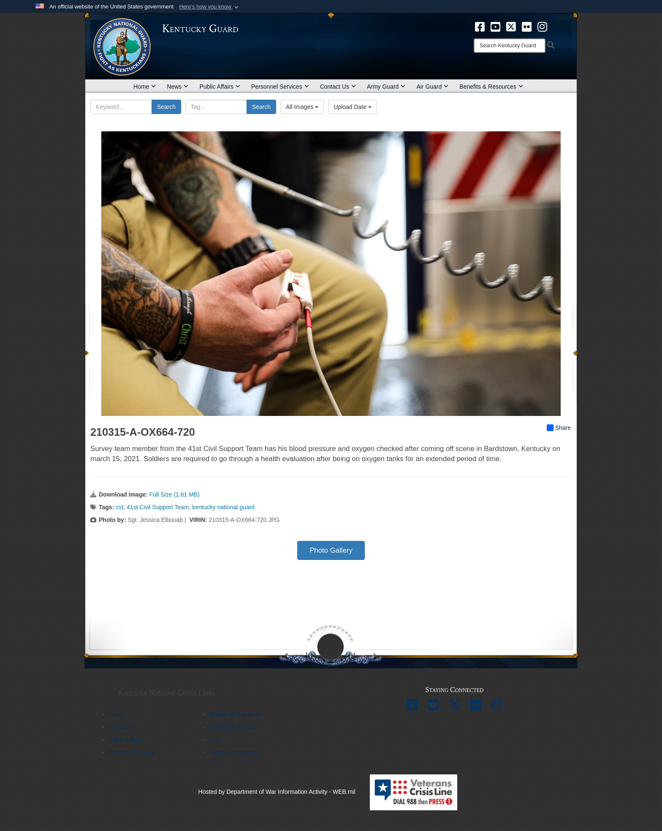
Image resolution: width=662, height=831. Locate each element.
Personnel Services (280, 86)
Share (559, 427)
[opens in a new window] (480, 26)
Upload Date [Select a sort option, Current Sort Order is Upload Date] (353, 106)
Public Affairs (219, 86)
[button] (209, 7)
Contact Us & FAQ (231, 727)
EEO (214, 739)
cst (119, 507)
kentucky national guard (223, 507)
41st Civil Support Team (158, 507)
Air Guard (432, 86)
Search (166, 106)
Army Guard (386, 86)
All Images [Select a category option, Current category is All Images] (302, 106)
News (177, 86)
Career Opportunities (234, 752)
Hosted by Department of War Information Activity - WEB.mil (276, 791)
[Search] (509, 45)
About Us (120, 727)
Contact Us (338, 86)
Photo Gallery (331, 550)
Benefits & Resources (491, 86)
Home (144, 86)
